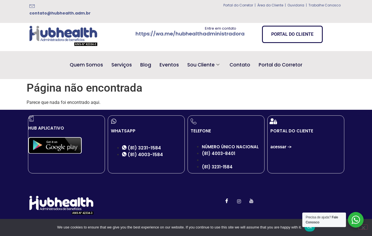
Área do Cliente (270, 5)
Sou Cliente (203, 64)
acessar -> (280, 146)
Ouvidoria (295, 5)
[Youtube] (251, 201)
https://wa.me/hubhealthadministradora (190, 33)
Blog (145, 64)
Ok (309, 227)
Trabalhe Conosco (324, 5)
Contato (240, 64)
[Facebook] (227, 201)
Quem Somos (86, 64)
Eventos (169, 64)
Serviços (121, 64)
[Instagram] (239, 201)
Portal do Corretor (238, 5)
